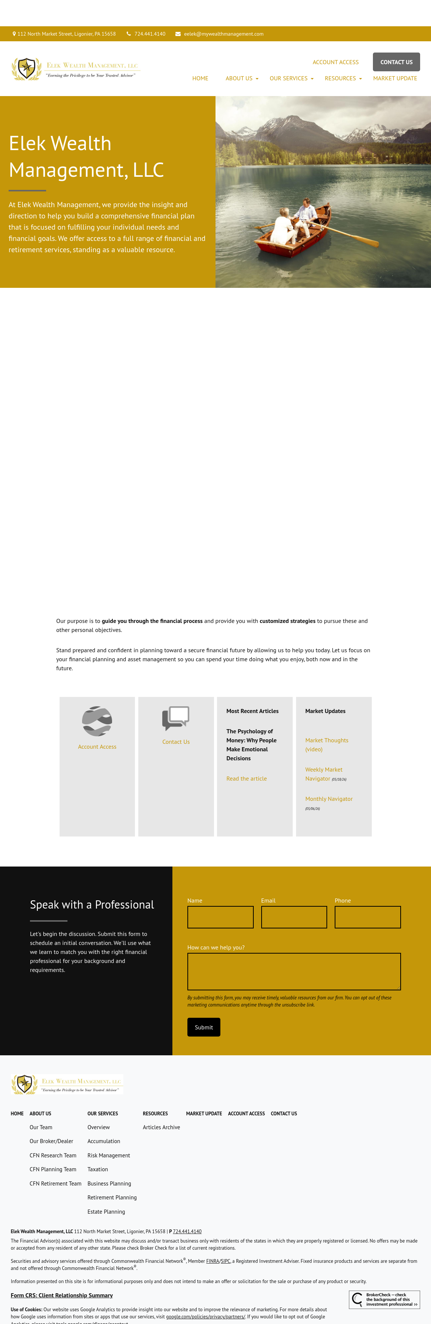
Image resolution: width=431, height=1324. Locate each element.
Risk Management (108, 1129)
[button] (200, 52)
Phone (343, 874)
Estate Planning (106, 1185)
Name (194, 874)
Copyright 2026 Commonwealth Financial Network (121, 1310)
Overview (98, 1100)
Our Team (41, 1100)
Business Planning (109, 1157)
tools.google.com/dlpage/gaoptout (92, 1298)
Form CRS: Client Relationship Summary (62, 1269)
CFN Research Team (53, 1129)
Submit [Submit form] (204, 1001)
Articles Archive (161, 1100)
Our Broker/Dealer (51, 1114)
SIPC (225, 1235)
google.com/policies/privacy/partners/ (205, 1290)
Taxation (97, 1142)
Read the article (246, 752)
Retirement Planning (112, 1171)
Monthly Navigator (329, 772)
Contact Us (176, 715)
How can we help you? (216, 921)
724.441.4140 (145, 7)
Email (268, 874)
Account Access (97, 720)
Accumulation (103, 1114)
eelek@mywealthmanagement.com (219, 7)
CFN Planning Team (53, 1142)
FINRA (212, 1235)
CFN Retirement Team (55, 1157)
